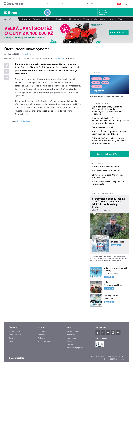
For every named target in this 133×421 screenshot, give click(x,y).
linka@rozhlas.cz (45, 156)
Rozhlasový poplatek (74, 383)
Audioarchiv (104, 12)
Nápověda (70, 370)
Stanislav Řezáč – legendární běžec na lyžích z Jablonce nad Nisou (116, 146)
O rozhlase (91, 4)
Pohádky (95, 82)
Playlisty (60, 19)
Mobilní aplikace (44, 376)
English (121, 391)
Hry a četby (96, 79)
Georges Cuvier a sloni (114, 134)
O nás (94, 19)
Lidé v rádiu (71, 373)
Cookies (90, 391)
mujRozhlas (64, 4)
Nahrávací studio (108, 19)
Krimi (106, 79)
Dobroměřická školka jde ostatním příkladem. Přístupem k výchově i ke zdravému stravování (115, 157)
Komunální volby (15, 370)
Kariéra (69, 376)
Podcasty (41, 373)
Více (121, 19)
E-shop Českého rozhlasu (103, 228)
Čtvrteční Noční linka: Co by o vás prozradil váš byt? (115, 206)
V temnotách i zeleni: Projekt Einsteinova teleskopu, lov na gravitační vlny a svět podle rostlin (113, 125)
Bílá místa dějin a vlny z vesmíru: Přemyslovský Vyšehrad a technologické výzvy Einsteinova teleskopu (116, 111)
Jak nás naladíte (72, 367)
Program (50, 4)
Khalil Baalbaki (58, 103)
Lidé (69, 19)
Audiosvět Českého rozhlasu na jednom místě (106, 96)
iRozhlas (37, 4)
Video (86, 19)
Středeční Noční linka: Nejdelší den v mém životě (116, 214)
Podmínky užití (111, 391)
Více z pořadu (97, 181)
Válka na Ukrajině (15, 367)
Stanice (77, 4)
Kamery (102, 14)
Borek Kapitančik (24, 166)
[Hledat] (126, 4)
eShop (11, 376)
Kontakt (69, 380)
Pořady (36, 19)
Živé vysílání (96, 86)
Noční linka (26, 54)
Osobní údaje (99, 391)
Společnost (9, 19)
